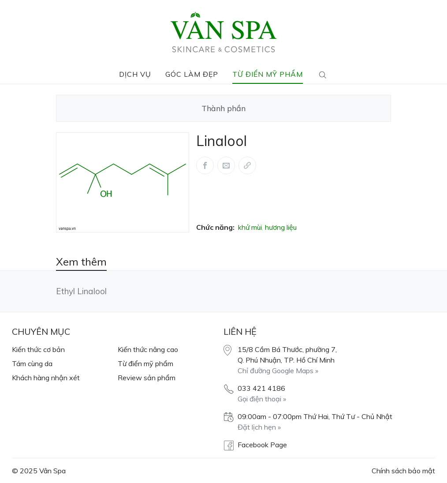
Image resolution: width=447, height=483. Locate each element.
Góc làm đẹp (191, 74)
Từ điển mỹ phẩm (267, 74)
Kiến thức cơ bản (38, 349)
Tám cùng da (32, 363)
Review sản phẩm (146, 377)
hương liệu (281, 227)
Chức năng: (215, 227)
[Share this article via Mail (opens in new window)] (226, 165)
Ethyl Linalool (81, 291)
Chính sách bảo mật (403, 470)
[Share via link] (247, 165)
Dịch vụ (135, 74)
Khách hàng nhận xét (46, 377)
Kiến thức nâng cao (148, 349)
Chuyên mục (41, 331)
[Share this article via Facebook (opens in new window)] (205, 165)
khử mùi (250, 227)
